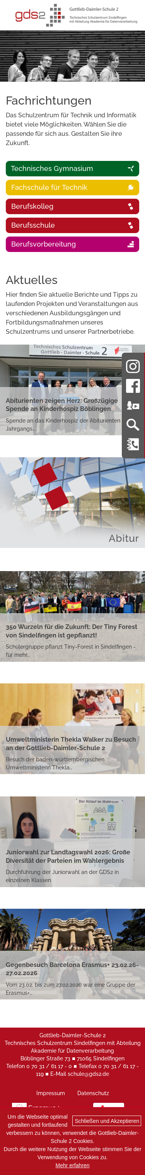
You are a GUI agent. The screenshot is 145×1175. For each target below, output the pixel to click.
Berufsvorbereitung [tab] (72, 244)
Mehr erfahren (73, 1165)
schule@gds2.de (88, 1074)
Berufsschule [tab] (72, 225)
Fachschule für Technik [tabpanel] (72, 187)
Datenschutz (93, 1093)
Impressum (50, 1093)
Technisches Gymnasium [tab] (72, 168)
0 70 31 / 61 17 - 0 (49, 1066)
